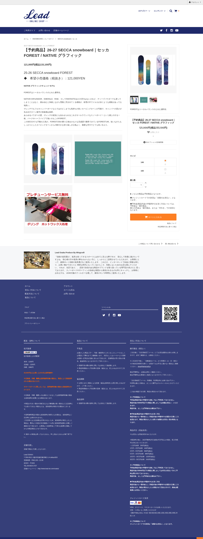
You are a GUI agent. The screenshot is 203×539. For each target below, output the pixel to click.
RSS (26, 310)
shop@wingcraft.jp (144, 362)
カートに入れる (153, 217)
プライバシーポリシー (33, 318)
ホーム (26, 39)
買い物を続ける (172, 244)
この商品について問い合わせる (150, 244)
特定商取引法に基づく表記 (167, 227)
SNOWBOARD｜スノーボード (43, 39)
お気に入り (153, 132)
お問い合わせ (44, 30)
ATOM (31, 310)
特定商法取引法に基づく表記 (35, 314)
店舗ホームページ (61, 30)
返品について (171, 223)
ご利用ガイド (29, 30)
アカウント (195, 2)
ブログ (26, 306)
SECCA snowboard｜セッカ (67, 39)
